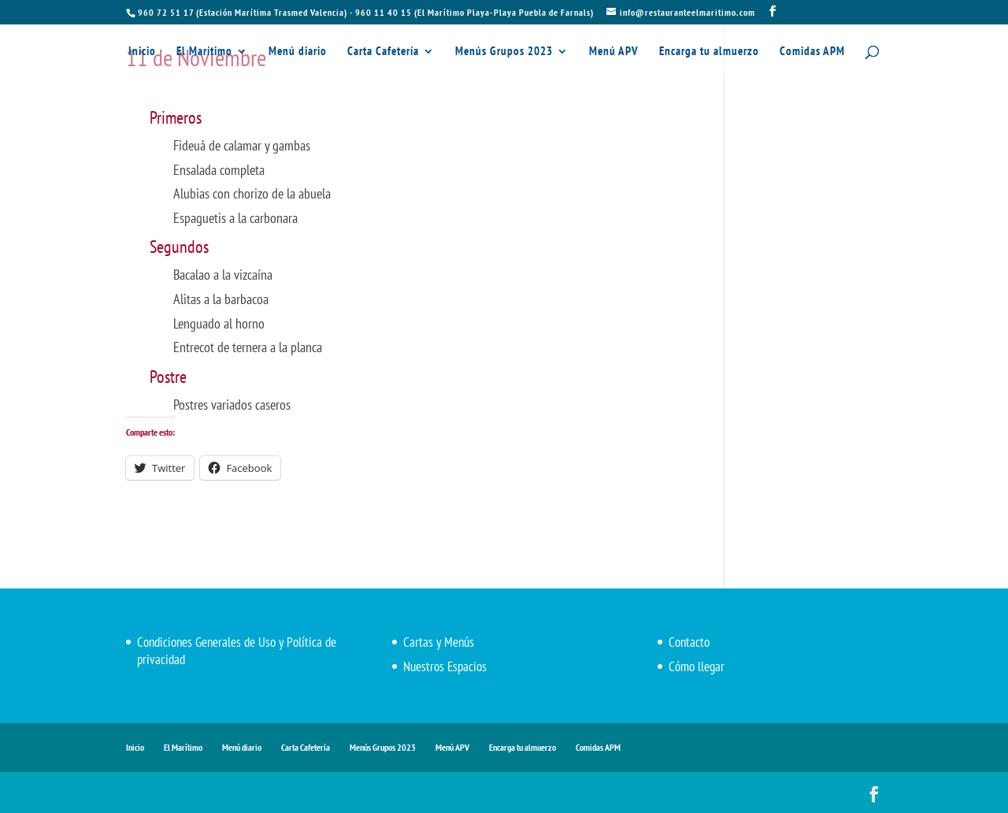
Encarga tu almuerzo (709, 52)
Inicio (142, 52)
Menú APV (614, 52)
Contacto (689, 642)
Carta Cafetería (383, 52)
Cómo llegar (696, 666)
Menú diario (298, 52)
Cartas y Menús (438, 642)
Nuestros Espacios (445, 666)
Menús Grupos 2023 (504, 52)
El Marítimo (204, 52)
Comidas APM (812, 52)
